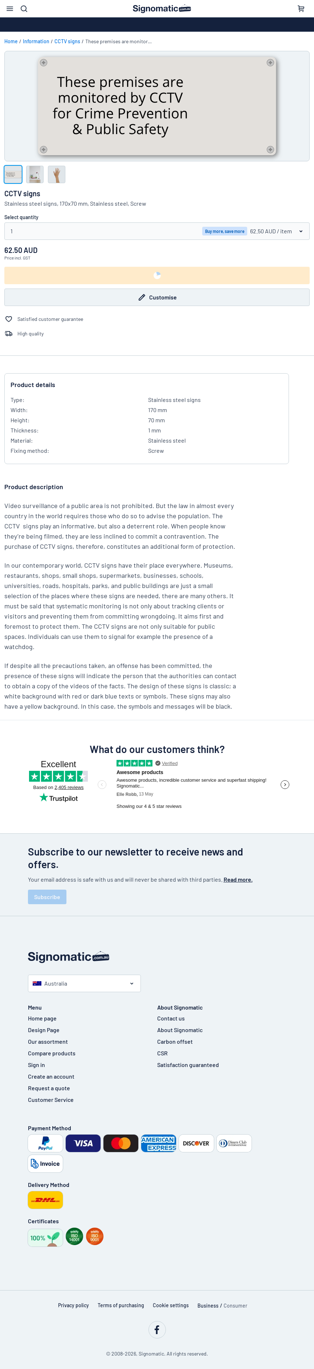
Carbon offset (175, 1041)
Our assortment (48, 1041)
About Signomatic (180, 1029)
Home (11, 41)
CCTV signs (67, 41)
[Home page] (157, 957)
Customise (157, 297)
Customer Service (51, 1099)
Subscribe (47, 896)
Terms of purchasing (121, 1305)
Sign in (36, 1064)
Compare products (52, 1053)
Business (208, 1305)
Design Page (44, 1029)
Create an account (51, 1076)
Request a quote (49, 1087)
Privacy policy (73, 1305)
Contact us (171, 1018)
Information (36, 41)
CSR (162, 1053)
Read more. (238, 879)
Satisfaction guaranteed (188, 1064)
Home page (42, 1018)
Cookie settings (171, 1305)
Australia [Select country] (50, 983)
